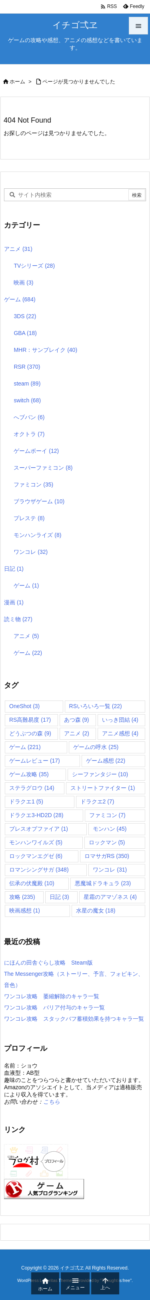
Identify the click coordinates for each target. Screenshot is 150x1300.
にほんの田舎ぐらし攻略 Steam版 (48, 962)
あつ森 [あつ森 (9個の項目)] (76, 720)
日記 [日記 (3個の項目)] (59, 897)
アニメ (18, 249)
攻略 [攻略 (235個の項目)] (22, 897)
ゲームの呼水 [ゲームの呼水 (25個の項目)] (95, 747)
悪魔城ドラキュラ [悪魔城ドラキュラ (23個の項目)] (103, 883)
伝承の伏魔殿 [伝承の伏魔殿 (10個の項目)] (31, 883)
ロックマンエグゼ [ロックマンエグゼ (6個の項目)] (35, 856)
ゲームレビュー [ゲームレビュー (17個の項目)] (34, 760)
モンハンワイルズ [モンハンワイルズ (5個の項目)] (35, 842)
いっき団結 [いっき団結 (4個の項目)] (120, 720)
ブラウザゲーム (39, 501)
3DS (25, 316)
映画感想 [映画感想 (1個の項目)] (24, 910)
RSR (27, 366)
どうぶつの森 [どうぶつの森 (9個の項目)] (30, 733)
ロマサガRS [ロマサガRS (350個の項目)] (106, 856)
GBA (25, 333)
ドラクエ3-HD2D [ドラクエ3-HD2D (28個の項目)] (36, 815)
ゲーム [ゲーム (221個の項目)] (25, 747)
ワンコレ (31, 552)
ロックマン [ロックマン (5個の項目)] (107, 842)
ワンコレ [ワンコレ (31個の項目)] (110, 869)
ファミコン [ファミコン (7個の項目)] (107, 815)
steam (27, 383)
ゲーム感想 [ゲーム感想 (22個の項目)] (106, 760)
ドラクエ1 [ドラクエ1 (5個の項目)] (26, 801)
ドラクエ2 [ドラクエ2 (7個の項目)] (97, 801)
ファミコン (33, 484)
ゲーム (20, 299)
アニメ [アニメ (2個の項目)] (76, 733)
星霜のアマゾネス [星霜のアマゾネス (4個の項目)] (110, 897)
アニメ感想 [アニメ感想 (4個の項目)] (120, 733)
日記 (14, 568)
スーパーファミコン (43, 467)
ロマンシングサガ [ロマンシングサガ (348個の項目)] (39, 869)
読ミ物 (18, 619)
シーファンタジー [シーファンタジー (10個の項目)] (100, 774)
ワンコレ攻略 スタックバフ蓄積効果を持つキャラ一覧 (74, 1018)
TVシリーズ (34, 265)
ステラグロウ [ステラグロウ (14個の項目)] (31, 788)
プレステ (29, 518)
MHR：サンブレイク (45, 350)
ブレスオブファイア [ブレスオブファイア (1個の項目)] (38, 829)
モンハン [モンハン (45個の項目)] (110, 829)
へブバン (29, 417)
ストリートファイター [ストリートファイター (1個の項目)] (102, 788)
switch (27, 400)
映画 (23, 282)
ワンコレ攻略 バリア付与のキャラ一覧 (54, 1007)
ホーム (17, 82)
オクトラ (29, 434)
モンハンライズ (37, 535)
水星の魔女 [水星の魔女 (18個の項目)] (96, 910)
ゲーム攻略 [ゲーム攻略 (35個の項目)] (29, 774)
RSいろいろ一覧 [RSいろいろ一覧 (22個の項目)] (95, 706)
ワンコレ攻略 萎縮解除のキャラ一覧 (51, 996)
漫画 (14, 602)
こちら (51, 1101)
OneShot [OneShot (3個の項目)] (24, 706)
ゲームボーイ (36, 451)
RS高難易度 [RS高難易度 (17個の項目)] (30, 720)
